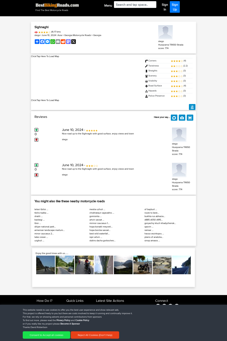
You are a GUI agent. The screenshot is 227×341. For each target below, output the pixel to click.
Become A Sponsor (46, 319)
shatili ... (38, 216)
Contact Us (71, 319)
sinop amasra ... (152, 240)
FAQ (39, 322)
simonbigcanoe (103, 315)
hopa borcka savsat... (99, 230)
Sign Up (175, 7)
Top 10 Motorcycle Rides (77, 305)
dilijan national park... (45, 226)
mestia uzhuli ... (97, 209)
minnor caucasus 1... (99, 223)
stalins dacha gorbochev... (102, 240)
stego (37, 35)
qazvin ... (148, 226)
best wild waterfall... (99, 233)
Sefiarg (99, 305)
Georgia (97, 35)
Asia (60, 35)
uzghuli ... (39, 240)
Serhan (99, 322)
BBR (112, 305)
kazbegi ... (39, 219)
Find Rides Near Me (46, 305)
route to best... (151, 212)
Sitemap (63, 336)
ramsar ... (148, 230)
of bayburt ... (150, 209)
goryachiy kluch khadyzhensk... (160, 223)
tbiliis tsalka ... (41, 212)
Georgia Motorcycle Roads (77, 35)
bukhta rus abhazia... (154, 216)
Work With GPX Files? (47, 312)
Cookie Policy (89, 336)
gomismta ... (95, 216)
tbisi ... (37, 223)
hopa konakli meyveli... (101, 226)
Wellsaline (101, 312)
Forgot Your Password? (48, 315)
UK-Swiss (126, 315)
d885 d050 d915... (153, 219)
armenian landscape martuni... (49, 230)
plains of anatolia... (153, 237)
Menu (108, 5)
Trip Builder (71, 312)
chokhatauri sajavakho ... (101, 212)
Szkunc (99, 309)
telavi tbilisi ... (41, 209)
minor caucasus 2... (44, 233)
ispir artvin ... (95, 237)
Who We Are (72, 315)
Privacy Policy (75, 336)
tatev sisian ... (41, 237)
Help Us (70, 322)
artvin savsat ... (96, 219)
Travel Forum (72, 309)
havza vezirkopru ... (154, 233)
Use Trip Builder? (45, 309)
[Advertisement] (86, 78)
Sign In (165, 7)
